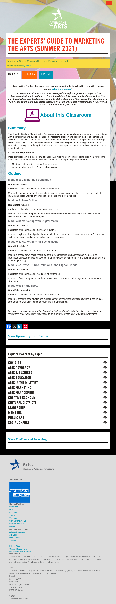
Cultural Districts (22, 402)
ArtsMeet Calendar (17, 532)
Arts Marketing (19, 387)
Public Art (16, 417)
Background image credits (20, 551)
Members (15, 412)
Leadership (16, 407)
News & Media (15, 538)
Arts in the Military (23, 382)
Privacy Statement (17, 546)
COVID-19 (14, 362)
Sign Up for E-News (17, 521)
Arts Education (19, 377)
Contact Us (14, 507)
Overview (13, 74)
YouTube (13, 518)
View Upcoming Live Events (28, 336)
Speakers (30, 74)
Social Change (19, 422)
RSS (11, 510)
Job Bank (13, 535)
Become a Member (17, 524)
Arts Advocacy (19, 367)
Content (45, 74)
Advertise (13, 540)
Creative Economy (21, 397)
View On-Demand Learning (27, 439)
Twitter (12, 515)
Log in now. (26, 66)
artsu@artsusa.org (61, 89)
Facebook (13, 512)
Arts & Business (20, 372)
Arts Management (21, 392)
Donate (12, 526)
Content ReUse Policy (18, 549)
